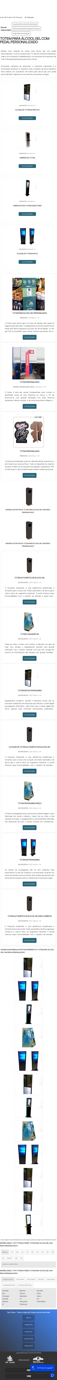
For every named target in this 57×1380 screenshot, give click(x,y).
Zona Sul (41, 1279)
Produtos (28, 1332)
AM (16, 1258)
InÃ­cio (28, 1318)
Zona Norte (20, 1279)
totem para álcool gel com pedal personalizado (26, 29)
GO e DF (9, 1258)
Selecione (5, 1252)
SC (37, 1252)
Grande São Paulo (9, 1285)
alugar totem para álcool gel (21, 33)
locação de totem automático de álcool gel (25, 24)
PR (32, 1252)
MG (17, 1252)
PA (21, 1258)
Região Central (8, 1279)
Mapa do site (28, 1339)
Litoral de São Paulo (24, 1285)
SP (27, 1252)
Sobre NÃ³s (29, 1325)
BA (52, 1252)
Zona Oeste (31, 1279)
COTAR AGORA (27, 118)
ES (22, 1252)
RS (42, 1252)
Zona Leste (51, 1279)
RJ (12, 1252)
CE (3, 1258)
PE (47, 1252)
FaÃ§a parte (28, 1346)
